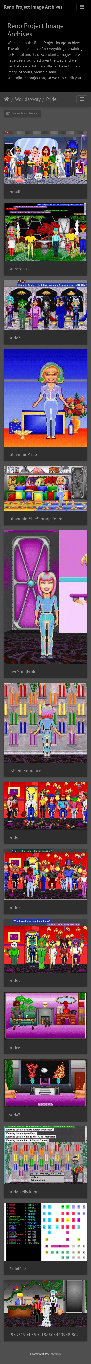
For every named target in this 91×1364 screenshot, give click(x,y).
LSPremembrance (24, 770)
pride (13, 837)
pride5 (14, 980)
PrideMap (17, 1268)
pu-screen (17, 268)
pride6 (14, 1047)
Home (6, 99)
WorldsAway (28, 99)
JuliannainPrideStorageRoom (35, 518)
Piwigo (55, 1353)
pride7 (14, 1114)
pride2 (14, 907)
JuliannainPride (22, 454)
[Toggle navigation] (81, 6)
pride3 (14, 337)
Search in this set (22, 113)
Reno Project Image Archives (33, 7)
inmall (14, 191)
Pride (51, 99)
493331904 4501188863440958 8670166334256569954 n (45, 1334)
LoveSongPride (22, 671)
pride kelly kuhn (23, 1191)
